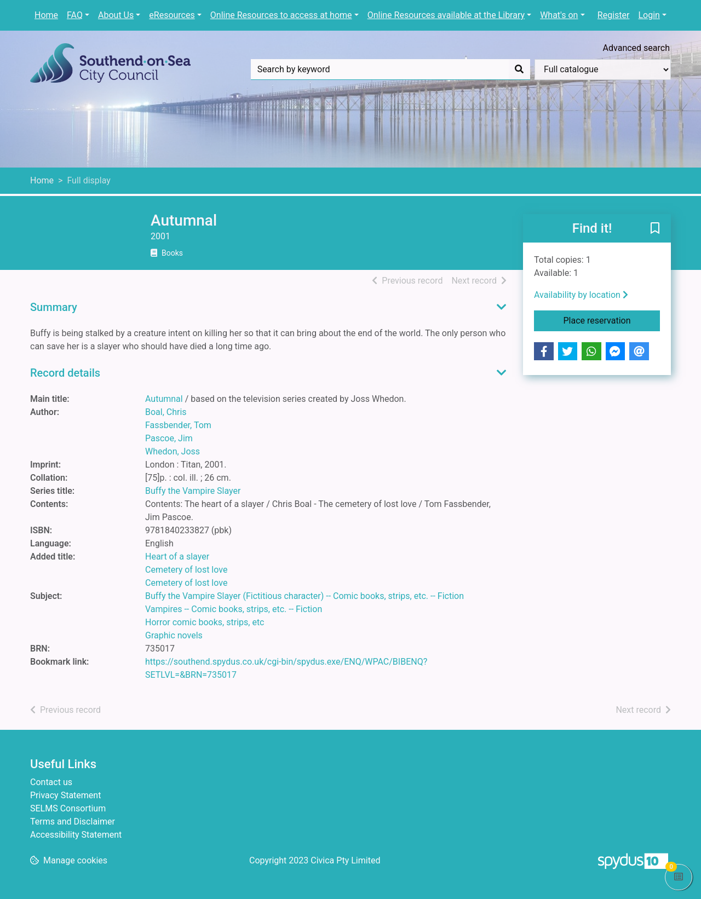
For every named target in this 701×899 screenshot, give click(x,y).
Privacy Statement (65, 795)
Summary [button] (53, 307)
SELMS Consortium (68, 808)
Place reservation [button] (612, 320)
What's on (559, 15)
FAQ (75, 15)
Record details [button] (65, 372)
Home (46, 15)
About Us (116, 15)
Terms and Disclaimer (72, 821)
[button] (655, 229)
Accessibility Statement (76, 834)
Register (613, 15)
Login (648, 15)
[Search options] (603, 69)
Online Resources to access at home (281, 15)
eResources (171, 15)
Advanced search (636, 48)
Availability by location (581, 295)
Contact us (51, 782)
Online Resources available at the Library (446, 15)
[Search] (519, 69)
